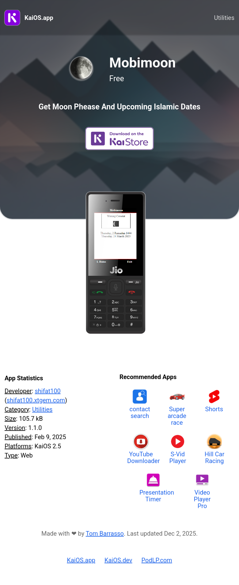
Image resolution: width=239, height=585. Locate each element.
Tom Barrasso (105, 533)
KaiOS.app (39, 17)
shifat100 (47, 391)
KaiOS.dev (118, 560)
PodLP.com (157, 560)
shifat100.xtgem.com (36, 400)
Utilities (224, 17)
